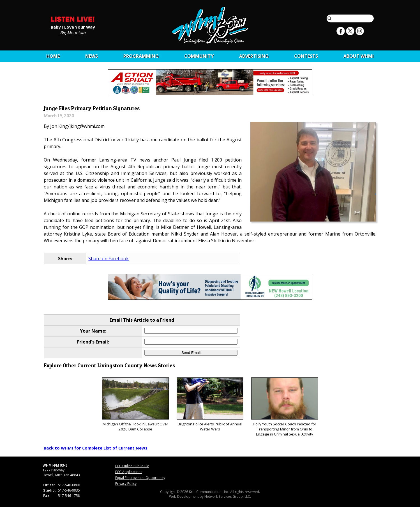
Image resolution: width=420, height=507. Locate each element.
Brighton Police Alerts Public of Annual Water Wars (210, 404)
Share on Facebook (108, 258)
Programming (141, 56)
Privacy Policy (126, 483)
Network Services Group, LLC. (227, 496)
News (91, 56)
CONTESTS (306, 56)
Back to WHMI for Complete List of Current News (95, 448)
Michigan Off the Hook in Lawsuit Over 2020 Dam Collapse (135, 404)
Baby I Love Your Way (73, 26)
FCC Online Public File (132, 466)
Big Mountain (73, 32)
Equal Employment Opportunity (140, 477)
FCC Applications (128, 471)
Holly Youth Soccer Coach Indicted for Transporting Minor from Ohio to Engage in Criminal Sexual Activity (284, 407)
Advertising (254, 56)
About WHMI (358, 56)
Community (199, 56)
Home (53, 56)
